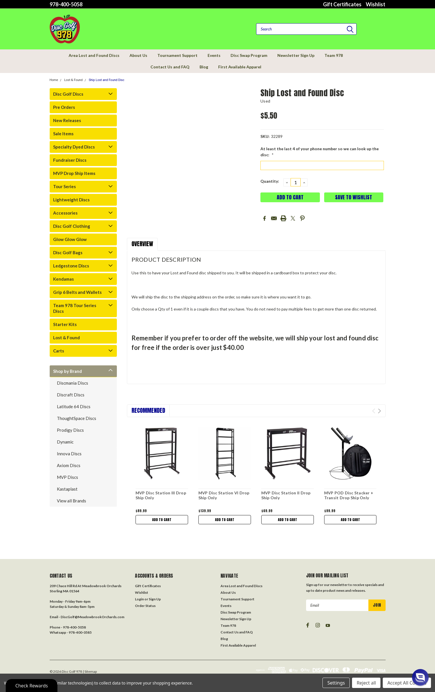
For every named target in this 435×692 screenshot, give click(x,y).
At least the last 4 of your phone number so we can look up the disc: (319, 151)
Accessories (65, 212)
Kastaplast (67, 488)
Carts (58, 350)
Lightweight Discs (71, 199)
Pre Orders (64, 107)
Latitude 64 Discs (73, 406)
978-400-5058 (66, 4)
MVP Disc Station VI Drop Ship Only (224, 495)
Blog (204, 66)
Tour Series (64, 186)
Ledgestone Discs (71, 265)
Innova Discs (69, 453)
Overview (142, 243)
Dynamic (65, 441)
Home (54, 80)
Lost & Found (73, 80)
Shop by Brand (67, 371)
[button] (420, 677)
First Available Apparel (239, 66)
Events (214, 55)
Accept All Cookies (406, 683)
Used (265, 101)
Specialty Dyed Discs (74, 146)
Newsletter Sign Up (295, 55)
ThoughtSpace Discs (76, 418)
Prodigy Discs (70, 430)
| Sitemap (90, 671)
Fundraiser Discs (69, 160)
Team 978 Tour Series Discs (74, 308)
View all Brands (71, 500)
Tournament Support (177, 55)
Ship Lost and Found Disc (106, 80)
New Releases (67, 120)
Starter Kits (65, 324)
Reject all (366, 683)
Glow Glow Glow (70, 239)
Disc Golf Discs (68, 94)
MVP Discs (67, 477)
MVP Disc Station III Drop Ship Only (161, 495)
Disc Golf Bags (67, 252)
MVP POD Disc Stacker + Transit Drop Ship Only (349, 495)
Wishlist (375, 4)
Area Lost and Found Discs (94, 55)
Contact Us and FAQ (170, 66)
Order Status (145, 606)
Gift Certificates (342, 4)
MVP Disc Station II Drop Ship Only (286, 495)
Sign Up (155, 599)
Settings (336, 683)
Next (379, 411)
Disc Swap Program (249, 55)
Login (139, 599)
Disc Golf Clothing (71, 226)
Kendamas (63, 279)
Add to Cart (161, 519)
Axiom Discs (68, 465)
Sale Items (63, 133)
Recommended (148, 410)
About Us (138, 55)
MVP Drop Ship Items (74, 173)
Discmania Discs (72, 382)
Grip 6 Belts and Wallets (77, 292)
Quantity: (269, 181)
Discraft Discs (70, 394)
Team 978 (333, 55)
